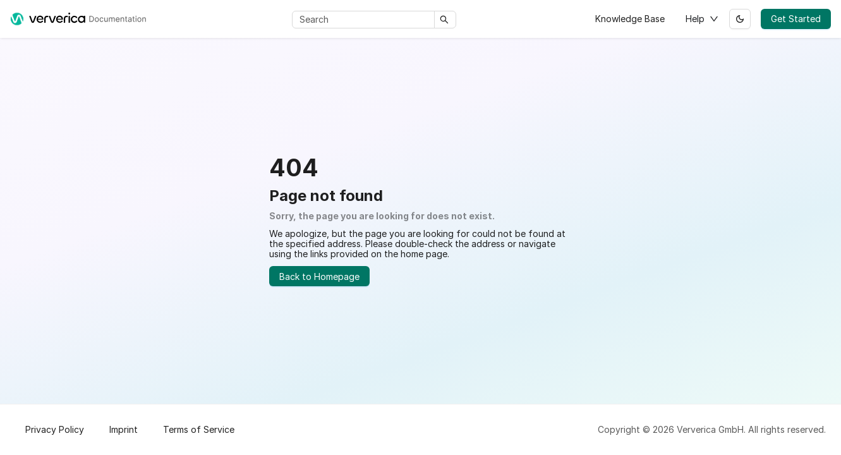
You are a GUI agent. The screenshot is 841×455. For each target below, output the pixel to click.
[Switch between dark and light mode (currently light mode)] (740, 19)
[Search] (365, 19)
